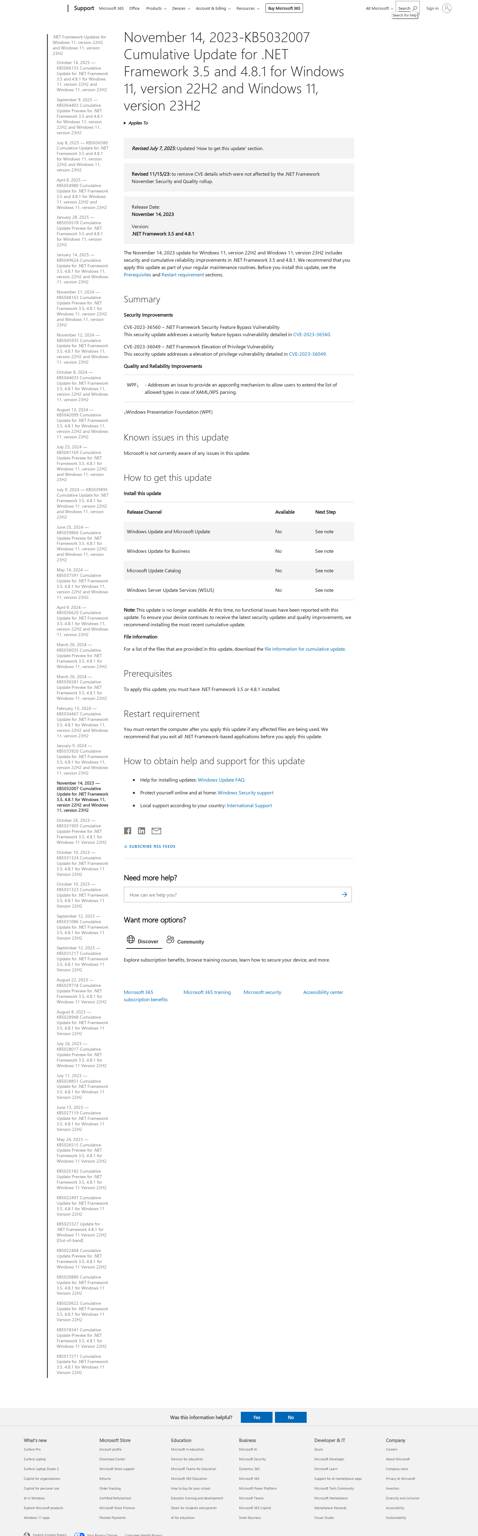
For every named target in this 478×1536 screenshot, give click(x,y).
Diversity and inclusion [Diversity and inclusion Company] (402, 1498)
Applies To (138, 123)
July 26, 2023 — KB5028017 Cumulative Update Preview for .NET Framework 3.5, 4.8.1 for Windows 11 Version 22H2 (82, 1054)
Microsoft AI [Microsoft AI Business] (248, 1449)
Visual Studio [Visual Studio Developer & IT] (324, 1517)
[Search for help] (408, 8)
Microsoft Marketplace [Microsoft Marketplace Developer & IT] (331, 1498)
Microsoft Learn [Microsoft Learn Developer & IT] (325, 1468)
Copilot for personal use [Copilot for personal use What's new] (41, 1488)
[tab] (144, 941)
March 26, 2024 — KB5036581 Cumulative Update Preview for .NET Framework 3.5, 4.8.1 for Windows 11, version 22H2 (82, 687)
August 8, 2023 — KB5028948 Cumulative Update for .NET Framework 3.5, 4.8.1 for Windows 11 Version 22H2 (82, 1023)
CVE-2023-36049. (308, 354)
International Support (249, 805)
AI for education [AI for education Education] (182, 1517)
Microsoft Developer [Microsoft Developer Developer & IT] (329, 1459)
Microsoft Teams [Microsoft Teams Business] (251, 1498)
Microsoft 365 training (207, 992)
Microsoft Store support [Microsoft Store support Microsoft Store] (116, 1468)
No (291, 1417)
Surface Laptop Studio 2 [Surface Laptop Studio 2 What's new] (41, 1468)
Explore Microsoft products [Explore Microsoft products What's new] (43, 1507)
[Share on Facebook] (128, 829)
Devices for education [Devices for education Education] (187, 1459)
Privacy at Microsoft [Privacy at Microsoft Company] (400, 1478)
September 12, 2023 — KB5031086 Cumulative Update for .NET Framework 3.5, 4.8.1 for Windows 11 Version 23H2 (82, 927)
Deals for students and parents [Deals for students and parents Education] (194, 1507)
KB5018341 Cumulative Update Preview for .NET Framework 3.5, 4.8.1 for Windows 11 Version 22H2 (82, 1338)
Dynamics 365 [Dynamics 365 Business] (249, 1468)
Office (135, 8)
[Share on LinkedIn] (139, 829)
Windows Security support (245, 792)
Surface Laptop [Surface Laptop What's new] (35, 1459)
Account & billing (216, 8)
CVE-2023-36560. (312, 334)
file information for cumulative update (305, 649)
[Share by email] (153, 829)
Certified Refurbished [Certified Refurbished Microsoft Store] (115, 1498)
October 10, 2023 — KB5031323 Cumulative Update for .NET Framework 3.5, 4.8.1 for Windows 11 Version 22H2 (82, 895)
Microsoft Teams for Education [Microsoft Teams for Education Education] (193, 1468)
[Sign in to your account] (438, 8)
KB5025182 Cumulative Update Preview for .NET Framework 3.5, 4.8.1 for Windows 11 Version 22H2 (82, 1179)
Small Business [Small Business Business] (250, 1517)
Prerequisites (137, 274)
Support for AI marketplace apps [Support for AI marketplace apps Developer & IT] (338, 1478)
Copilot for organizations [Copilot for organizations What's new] (42, 1478)
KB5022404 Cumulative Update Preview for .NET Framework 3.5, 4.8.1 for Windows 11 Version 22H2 (82, 1259)
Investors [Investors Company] (392, 1488)
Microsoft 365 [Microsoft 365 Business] (249, 1478)
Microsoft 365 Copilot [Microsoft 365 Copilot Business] (255, 1507)
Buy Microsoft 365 (290, 8)
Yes (256, 1417)
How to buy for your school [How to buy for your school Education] (190, 1488)
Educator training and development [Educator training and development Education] (197, 1498)
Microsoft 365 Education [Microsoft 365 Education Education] (189, 1478)
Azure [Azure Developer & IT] (318, 1449)
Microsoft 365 (111, 8)
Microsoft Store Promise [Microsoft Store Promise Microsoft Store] (117, 1507)
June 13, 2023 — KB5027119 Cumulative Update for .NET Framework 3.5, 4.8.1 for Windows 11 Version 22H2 (82, 1118)
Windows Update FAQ (221, 779)
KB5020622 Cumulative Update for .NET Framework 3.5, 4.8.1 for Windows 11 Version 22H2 (82, 1311)
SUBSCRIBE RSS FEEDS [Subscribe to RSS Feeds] (152, 846)
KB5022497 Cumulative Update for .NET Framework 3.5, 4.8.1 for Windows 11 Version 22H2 (82, 1206)
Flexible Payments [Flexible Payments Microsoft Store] (112, 1517)
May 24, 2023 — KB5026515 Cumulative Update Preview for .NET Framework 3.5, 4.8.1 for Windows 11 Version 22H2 (82, 1150)
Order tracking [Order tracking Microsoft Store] (110, 1488)
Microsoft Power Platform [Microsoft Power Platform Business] (257, 1488)
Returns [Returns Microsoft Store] (105, 1478)
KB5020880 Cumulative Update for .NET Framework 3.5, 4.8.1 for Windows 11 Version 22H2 (82, 1285)
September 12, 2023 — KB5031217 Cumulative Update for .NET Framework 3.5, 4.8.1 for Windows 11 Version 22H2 (82, 959)
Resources (252, 8)
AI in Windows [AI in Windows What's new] (34, 1498)
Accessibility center (323, 992)
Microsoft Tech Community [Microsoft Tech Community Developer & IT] (334, 1488)
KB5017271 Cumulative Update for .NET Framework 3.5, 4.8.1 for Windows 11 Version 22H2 (82, 1365)
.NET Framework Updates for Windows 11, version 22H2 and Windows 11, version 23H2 (79, 45)
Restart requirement (183, 274)
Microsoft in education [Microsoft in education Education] (187, 1449)
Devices (182, 8)
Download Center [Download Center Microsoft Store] (112, 1459)
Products (156, 8)
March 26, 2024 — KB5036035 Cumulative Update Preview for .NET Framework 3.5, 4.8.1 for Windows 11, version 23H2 (82, 655)
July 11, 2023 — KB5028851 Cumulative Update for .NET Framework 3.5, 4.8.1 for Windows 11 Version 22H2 (82, 1086)
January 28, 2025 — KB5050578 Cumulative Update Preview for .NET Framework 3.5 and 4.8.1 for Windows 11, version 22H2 (80, 230)
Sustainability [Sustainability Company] (396, 1517)
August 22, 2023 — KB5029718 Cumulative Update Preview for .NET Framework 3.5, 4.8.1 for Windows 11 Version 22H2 (82, 991)
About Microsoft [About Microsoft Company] (398, 1459)
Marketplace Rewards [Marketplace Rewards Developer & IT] (330, 1507)
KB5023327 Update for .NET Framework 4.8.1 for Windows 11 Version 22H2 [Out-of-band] (82, 1232)
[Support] (83, 8)
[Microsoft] (45, 8)
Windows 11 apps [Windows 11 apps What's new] (37, 1517)
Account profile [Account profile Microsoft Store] (110, 1449)
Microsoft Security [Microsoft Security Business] (252, 1459)
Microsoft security (262, 992)
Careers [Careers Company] (392, 1449)
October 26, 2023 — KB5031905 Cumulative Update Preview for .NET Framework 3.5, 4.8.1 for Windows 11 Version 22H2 (82, 831)
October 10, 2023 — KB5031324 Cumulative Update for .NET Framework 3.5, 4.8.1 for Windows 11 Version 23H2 (82, 863)
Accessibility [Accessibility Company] (395, 1507)
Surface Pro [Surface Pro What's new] (32, 1449)
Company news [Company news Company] (397, 1468)
